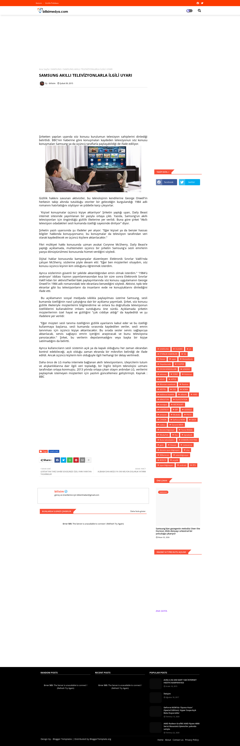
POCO (188, 414)
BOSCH (163, 460)
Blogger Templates (62, 739)
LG (190, 349)
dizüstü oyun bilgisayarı (170, 450)
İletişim (167, 693)
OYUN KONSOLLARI (168, 369)
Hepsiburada (165, 364)
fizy (176, 435)
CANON (163, 419)
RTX (194, 465)
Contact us (178, 739)
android (183, 465)
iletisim (39, 3)
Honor (162, 359)
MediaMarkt (187, 359)
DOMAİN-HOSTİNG (189, 440)
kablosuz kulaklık (167, 394)
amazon (163, 414)
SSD (174, 389)
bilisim (59, 491)
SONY (175, 374)
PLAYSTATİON (181, 399)
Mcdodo (176, 414)
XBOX (193, 419)
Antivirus (188, 374)
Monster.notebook (167, 384)
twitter (191, 182)
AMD (195, 394)
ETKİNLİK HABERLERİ (168, 354)
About (168, 739)
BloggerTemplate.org (100, 739)
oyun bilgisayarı (166, 465)
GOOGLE (188, 409)
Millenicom (164, 455)
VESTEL (163, 389)
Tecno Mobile (187, 429)
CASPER (180, 364)
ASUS (162, 379)
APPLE (173, 379)
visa (187, 450)
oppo (174, 359)
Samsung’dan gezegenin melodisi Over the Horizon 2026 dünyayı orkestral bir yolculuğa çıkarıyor (178, 531)
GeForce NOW (179, 419)
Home (160, 739)
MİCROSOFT (178, 404)
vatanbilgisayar (182, 455)
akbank (183, 394)
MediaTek (164, 435)
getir (162, 445)
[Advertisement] (120, 39)
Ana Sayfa (44, 69)
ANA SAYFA (161, 610)
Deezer (173, 445)
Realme (185, 384)
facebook (168, 182)
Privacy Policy (192, 739)
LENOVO (186, 369)
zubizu (162, 424)
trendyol (163, 404)
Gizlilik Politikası (52, 3)
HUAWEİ (179, 349)
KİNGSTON (164, 399)
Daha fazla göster (138, 511)
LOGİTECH (164, 409)
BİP (176, 409)
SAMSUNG (56, 69)
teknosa (163, 374)
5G (185, 354)
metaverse (187, 445)
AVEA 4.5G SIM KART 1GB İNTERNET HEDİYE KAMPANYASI (180, 681)
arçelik (175, 460)
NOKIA (185, 389)
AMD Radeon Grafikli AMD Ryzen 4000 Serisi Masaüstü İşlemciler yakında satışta (181, 726)
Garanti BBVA (177, 424)
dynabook (188, 435)
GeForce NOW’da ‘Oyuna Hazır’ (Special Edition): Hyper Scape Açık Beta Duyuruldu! (180, 710)
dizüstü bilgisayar (167, 429)
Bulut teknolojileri (167, 440)
